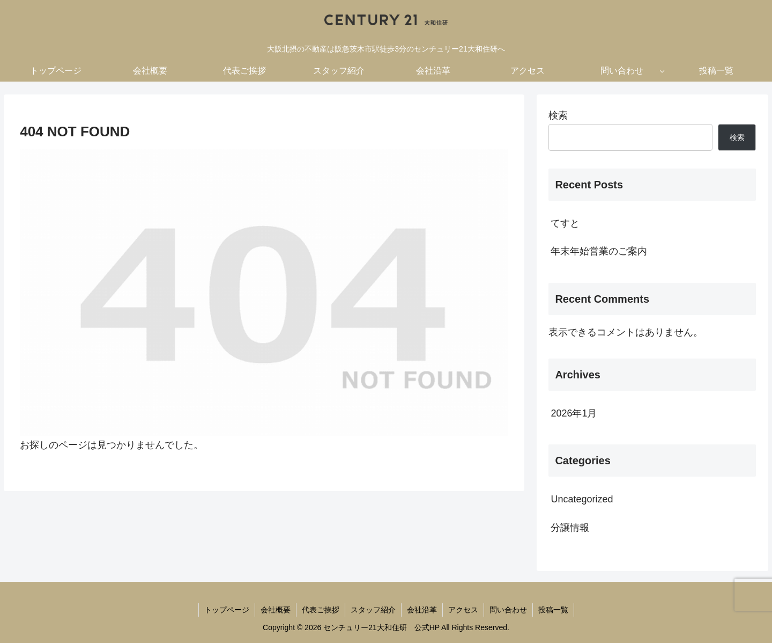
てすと (565, 223)
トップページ (226, 609)
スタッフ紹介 (373, 609)
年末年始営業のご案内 (599, 251)
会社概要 (276, 609)
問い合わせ (508, 609)
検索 (558, 115)
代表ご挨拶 (320, 609)
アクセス (463, 609)
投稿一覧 (553, 609)
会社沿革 (422, 609)
